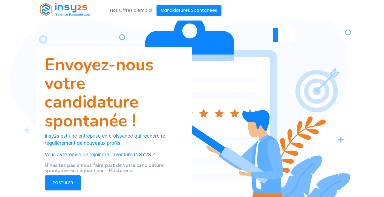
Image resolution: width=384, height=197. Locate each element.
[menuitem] (131, 10)
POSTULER (63, 183)
